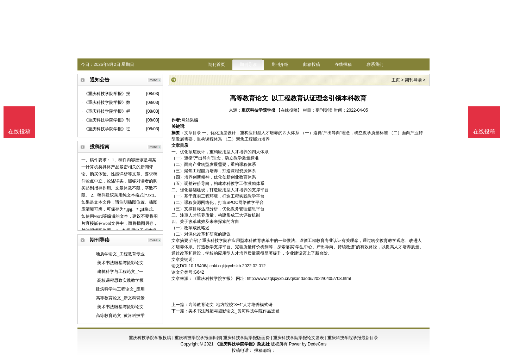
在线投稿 (343, 64)
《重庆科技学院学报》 (214, 278)
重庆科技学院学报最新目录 (352, 337)
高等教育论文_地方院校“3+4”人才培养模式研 (230, 304)
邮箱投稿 (311, 64)
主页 (396, 79)
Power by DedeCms (307, 344)
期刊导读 (248, 64)
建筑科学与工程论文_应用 (120, 289)
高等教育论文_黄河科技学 (120, 315)
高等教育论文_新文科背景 (120, 297)
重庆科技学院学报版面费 (246, 337)
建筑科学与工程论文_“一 (120, 271)
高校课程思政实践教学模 (120, 280)
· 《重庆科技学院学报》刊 (105, 120)
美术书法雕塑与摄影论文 (120, 262)
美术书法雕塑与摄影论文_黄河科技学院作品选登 (234, 311)
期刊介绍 (279, 64)
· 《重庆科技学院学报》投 (105, 93)
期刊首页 (216, 64)
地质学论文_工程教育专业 (120, 253)
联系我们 (375, 64)
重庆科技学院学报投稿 (150, 337)
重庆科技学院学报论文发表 (298, 337)
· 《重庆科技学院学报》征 (105, 128)
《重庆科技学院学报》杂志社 (242, 344)
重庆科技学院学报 (258, 110)
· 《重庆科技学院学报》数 (105, 102)
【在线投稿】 (289, 110)
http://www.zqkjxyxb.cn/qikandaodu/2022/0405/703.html (299, 278)
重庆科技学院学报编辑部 (198, 337)
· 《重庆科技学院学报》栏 (105, 111)
